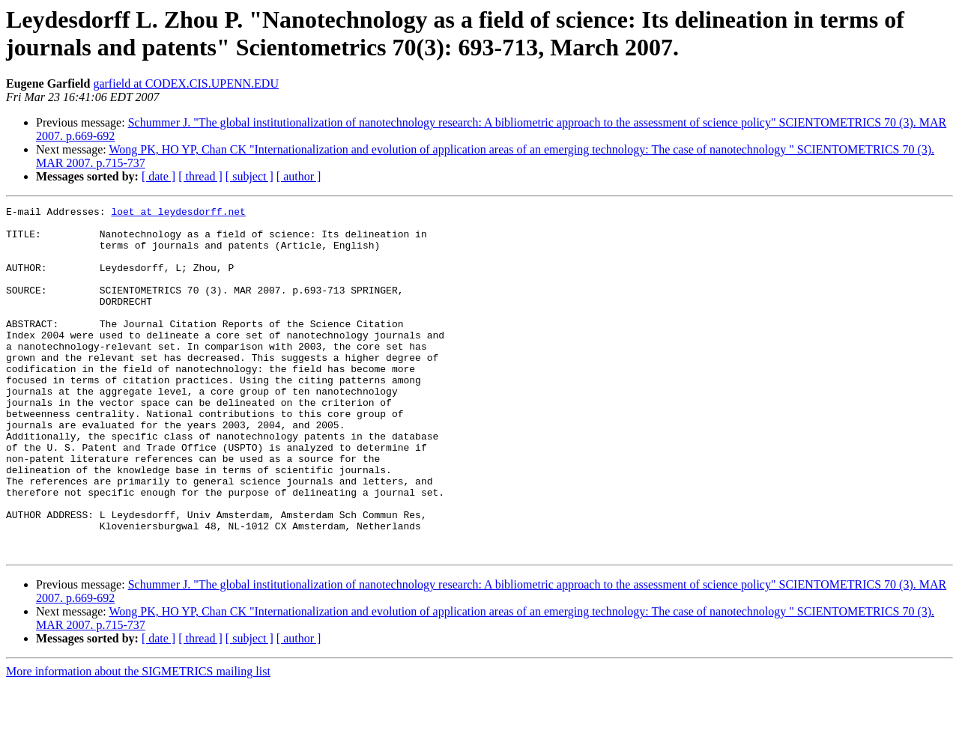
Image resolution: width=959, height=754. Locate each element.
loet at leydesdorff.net (178, 213)
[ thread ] (200, 176)
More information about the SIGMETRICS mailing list (138, 741)
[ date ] (158, 176)
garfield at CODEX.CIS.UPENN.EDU (186, 83)
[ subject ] (249, 176)
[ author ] (298, 176)
